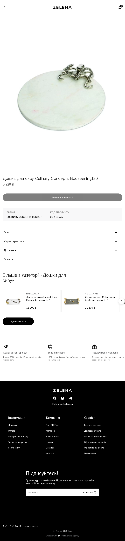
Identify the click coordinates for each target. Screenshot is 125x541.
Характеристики (14, 241)
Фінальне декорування (95, 436)
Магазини (50, 430)
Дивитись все (18, 321)
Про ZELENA (52, 425)
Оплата (8, 259)
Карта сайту (14, 447)
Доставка (10, 250)
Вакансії (50, 447)
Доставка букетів (92, 430)
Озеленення (90, 453)
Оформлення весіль (94, 447)
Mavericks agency (71, 536)
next (121, 301)
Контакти (50, 453)
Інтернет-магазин (92, 425)
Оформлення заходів (95, 442)
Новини (49, 442)
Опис (7, 232)
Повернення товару (18, 436)
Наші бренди (52, 436)
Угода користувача (17, 442)
